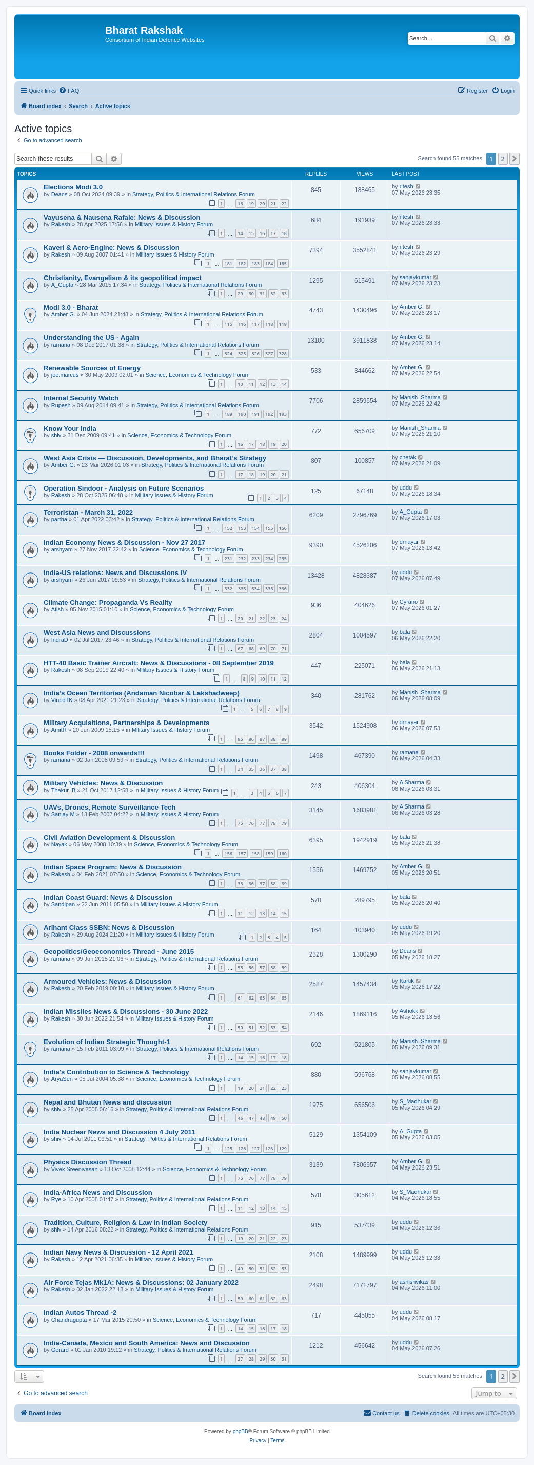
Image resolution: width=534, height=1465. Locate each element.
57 (262, 967)
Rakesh (60, 224)
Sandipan (63, 904)
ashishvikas (414, 1282)
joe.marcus (65, 375)
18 (240, 203)
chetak (408, 457)
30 (251, 293)
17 (272, 233)
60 (251, 1298)
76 (251, 823)
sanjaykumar (415, 277)
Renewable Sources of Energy (92, 368)
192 (269, 414)
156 (283, 528)
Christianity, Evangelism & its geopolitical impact (123, 278)
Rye (56, 1199)
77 (262, 823)
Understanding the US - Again (91, 338)
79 (284, 823)
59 (284, 967)
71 (284, 648)
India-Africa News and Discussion (98, 1192)
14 (240, 233)
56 (251, 967)
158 (256, 853)
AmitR (59, 730)
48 (262, 1118)
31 (262, 293)
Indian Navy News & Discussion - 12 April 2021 (118, 1252)
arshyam (62, 549)
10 (240, 383)
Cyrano (409, 602)
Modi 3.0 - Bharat (71, 307)
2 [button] (503, 158)
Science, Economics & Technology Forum (198, 375)
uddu (406, 487)
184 (269, 263)
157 (242, 853)
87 (262, 739)
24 (284, 618)
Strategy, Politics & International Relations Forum (193, 194)
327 (269, 353)
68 (251, 648)
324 (228, 353)
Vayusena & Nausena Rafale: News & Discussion (122, 217)
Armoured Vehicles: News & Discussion (107, 981)
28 (251, 1358)
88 (272, 739)
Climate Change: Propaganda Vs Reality (108, 602)
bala (405, 632)
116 (242, 324)
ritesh (406, 186)
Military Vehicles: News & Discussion (103, 783)
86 (251, 739)
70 (272, 648)
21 (272, 203)
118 (269, 324)
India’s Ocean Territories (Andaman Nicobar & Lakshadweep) (142, 693)
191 (256, 414)
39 (284, 883)
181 (228, 263)
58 (272, 967)
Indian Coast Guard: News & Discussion (108, 897)
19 (251, 203)
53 (272, 1027)
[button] (514, 159)
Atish (57, 609)
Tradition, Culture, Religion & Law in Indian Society (125, 1222)
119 (283, 324)
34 (240, 769)
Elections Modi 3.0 (73, 187)
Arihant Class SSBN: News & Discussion (109, 927)
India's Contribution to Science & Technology (116, 1072)
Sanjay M (63, 814)
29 (240, 293)
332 (228, 588)
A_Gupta (62, 285)
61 (240, 997)
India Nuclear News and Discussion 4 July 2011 (119, 1132)
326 (256, 353)
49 (272, 1118)
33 (284, 293)
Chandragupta (69, 1320)
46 (240, 1118)
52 (262, 1027)
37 (272, 769)
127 (256, 1148)
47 (251, 1118)
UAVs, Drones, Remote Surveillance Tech (109, 807)
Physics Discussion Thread (88, 1162)
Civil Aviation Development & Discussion (109, 837)
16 (262, 233)
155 (269, 528)
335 (269, 588)
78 (272, 823)
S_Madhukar (415, 1101)
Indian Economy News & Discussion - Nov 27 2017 (124, 542)
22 (284, 203)
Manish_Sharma (420, 397)
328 (283, 353)
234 (269, 558)
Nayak (59, 844)
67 (240, 648)
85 (240, 739)
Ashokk (409, 1011)
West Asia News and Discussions (97, 632)
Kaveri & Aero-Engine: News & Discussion (112, 247)
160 (283, 853)
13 (272, 383)
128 (269, 1148)
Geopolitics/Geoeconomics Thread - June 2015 (119, 952)
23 (272, 618)
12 (262, 383)
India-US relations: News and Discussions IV (115, 573)
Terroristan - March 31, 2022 (88, 512)
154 (256, 528)
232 (242, 558)
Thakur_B (63, 790)
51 (251, 1027)
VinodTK (62, 700)
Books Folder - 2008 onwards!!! (94, 753)
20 (262, 203)
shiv (56, 435)
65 (284, 997)
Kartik (407, 981)
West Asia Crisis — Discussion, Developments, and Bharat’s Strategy (155, 458)
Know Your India (70, 428)
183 (256, 263)
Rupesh (61, 405)
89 (284, 739)
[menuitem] (68, 90)
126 (242, 1148)
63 (262, 997)
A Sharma (412, 782)
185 (283, 263)
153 (242, 528)
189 (228, 414)
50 (240, 1027)
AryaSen (62, 1079)
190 (242, 414)
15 (251, 233)
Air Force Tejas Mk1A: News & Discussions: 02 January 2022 (141, 1282)
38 (284, 769)
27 (240, 1358)
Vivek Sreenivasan (74, 1169)
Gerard (60, 1350)
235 (283, 558)
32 (272, 293)
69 (262, 648)
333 (242, 588)
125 (228, 1148)
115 (228, 324)
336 (283, 588)
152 (228, 528)
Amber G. (63, 314)
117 (256, 324)
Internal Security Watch (81, 398)
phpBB (240, 1431)
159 (269, 853)
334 (256, 588)
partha (59, 519)
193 (283, 414)
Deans (59, 194)
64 (272, 997)
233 (256, 558)
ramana (60, 345)
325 (242, 353)
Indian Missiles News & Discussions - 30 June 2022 (126, 1011)
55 (240, 967)
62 (251, 997)
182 (242, 263)
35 (251, 769)
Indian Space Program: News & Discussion (113, 867)
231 (228, 558)
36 (262, 769)
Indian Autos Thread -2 (80, 1313)
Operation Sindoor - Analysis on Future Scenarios (124, 488)
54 (284, 1027)
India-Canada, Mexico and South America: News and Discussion (147, 1343)
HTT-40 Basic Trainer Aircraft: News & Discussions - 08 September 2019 (159, 663)
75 (240, 823)
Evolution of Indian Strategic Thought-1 (107, 1042)
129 (283, 1148)
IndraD (59, 639)
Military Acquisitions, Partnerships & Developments (126, 723)
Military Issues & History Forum (174, 224)
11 (251, 383)
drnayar (409, 542)
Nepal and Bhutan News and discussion (108, 1102)
